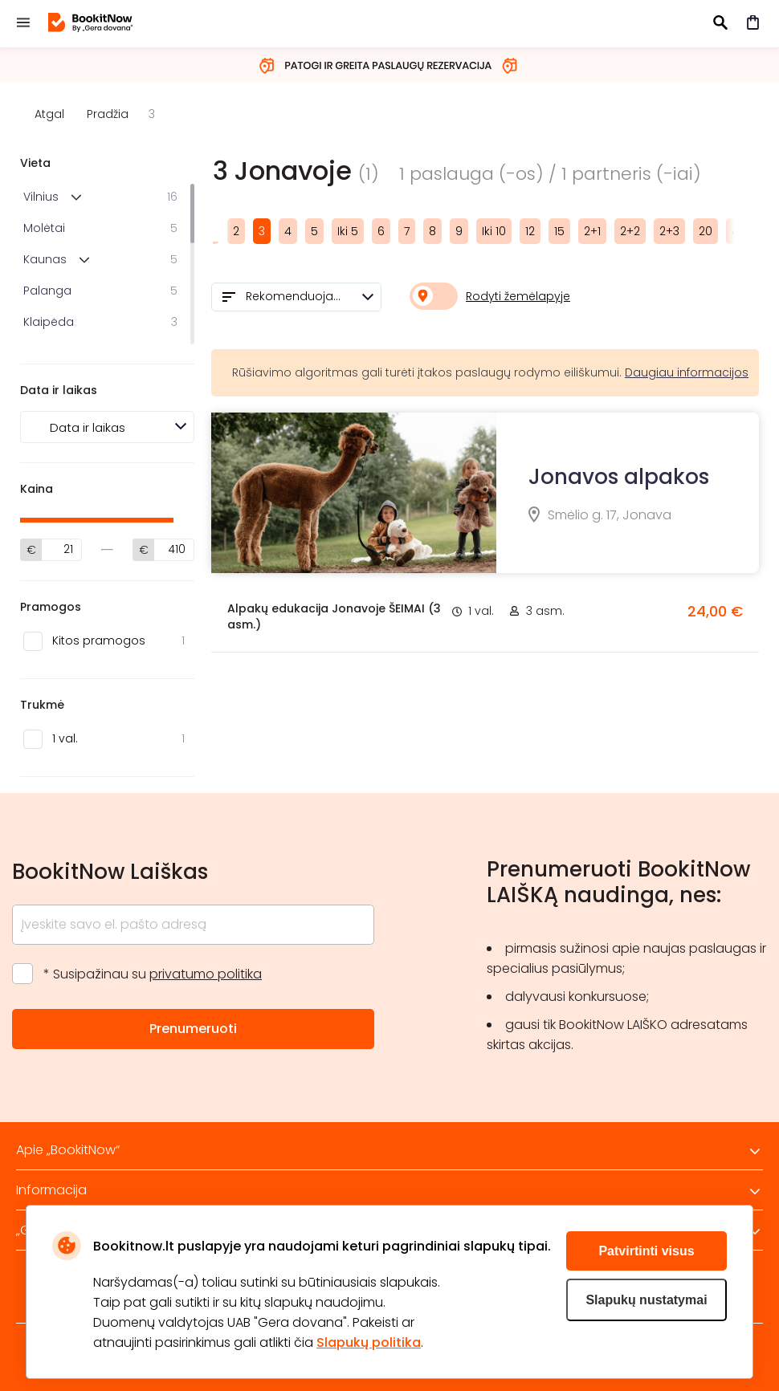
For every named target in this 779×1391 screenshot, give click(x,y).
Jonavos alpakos (618, 476)
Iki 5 (347, 231)
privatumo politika (205, 974)
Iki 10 (494, 231)
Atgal (49, 114)
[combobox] (296, 297)
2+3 (669, 231)
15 (559, 231)
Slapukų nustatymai (646, 1300)
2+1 (592, 231)
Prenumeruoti (193, 1028)
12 (530, 231)
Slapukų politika (368, 1342)
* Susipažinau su (152, 974)
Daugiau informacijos (686, 372)
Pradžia (107, 114)
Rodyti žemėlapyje (518, 296)
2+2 (630, 231)
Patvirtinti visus (646, 1251)
